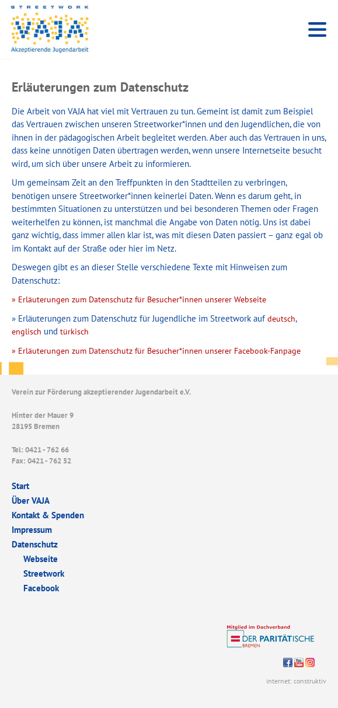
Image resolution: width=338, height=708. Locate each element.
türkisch (74, 331)
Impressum (32, 529)
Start (20, 485)
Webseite (40, 558)
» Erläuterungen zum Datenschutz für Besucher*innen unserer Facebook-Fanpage (156, 351)
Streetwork (43, 573)
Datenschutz (35, 544)
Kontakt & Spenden (48, 515)
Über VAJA (31, 500)
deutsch (280, 318)
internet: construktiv (296, 680)
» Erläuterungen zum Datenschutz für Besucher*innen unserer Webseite (139, 299)
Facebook (41, 588)
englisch (26, 331)
